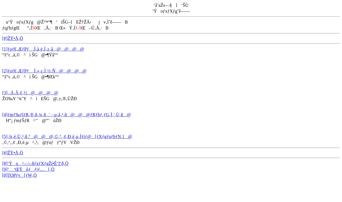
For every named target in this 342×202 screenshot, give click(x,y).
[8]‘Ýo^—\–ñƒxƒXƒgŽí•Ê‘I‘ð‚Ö (35, 163)
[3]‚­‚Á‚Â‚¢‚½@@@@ (30, 92)
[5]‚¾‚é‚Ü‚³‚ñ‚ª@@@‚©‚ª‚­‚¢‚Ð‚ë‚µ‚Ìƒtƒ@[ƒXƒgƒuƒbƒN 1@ (67, 136)
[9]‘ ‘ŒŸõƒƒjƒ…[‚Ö (28, 169)
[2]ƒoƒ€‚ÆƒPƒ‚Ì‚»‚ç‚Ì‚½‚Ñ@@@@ (44, 70)
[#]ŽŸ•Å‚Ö (12, 38)
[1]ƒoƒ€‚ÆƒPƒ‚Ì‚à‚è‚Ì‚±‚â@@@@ (43, 49)
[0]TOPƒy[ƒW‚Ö (19, 175)
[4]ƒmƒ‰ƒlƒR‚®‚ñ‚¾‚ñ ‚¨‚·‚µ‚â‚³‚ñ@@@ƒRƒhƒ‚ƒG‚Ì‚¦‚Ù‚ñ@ (66, 114)
